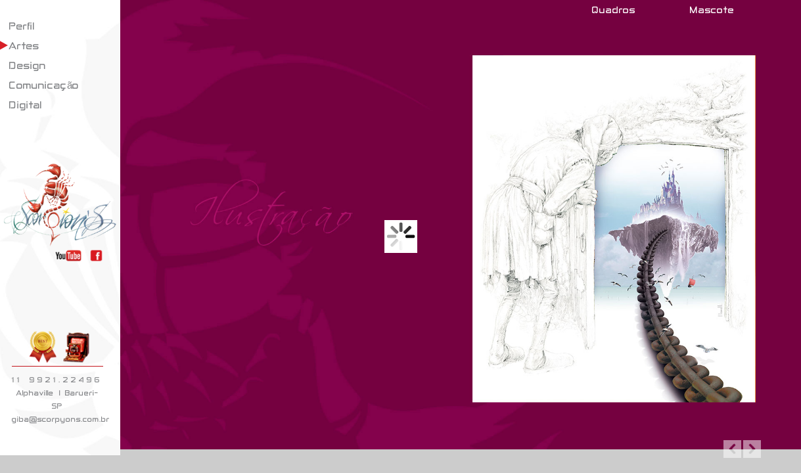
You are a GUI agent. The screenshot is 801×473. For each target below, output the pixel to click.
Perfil (22, 26)
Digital (25, 104)
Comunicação (44, 85)
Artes (24, 45)
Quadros (613, 10)
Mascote (712, 10)
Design (27, 65)
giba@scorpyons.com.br (61, 419)
